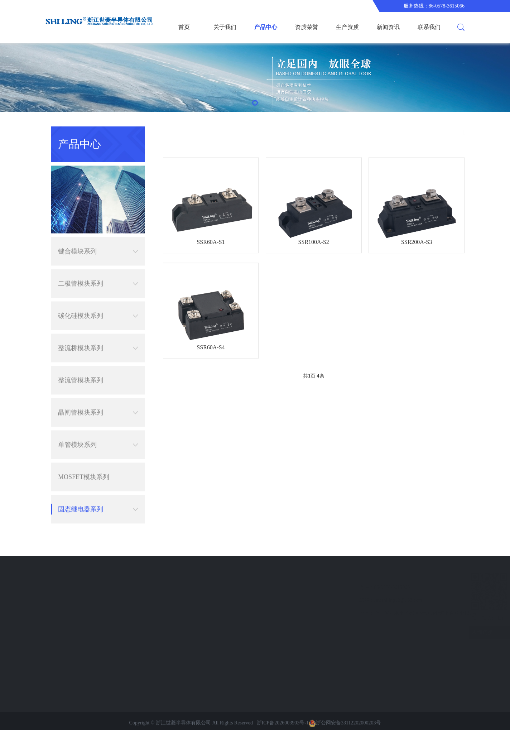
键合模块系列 (98, 230)
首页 (184, 27)
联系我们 (429, 27)
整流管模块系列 (80, 358)
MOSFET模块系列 (83, 455)
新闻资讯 (388, 27)
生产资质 (347, 27)
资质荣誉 (306, 27)
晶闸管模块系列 (98, 391)
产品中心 (265, 27)
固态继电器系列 (98, 488)
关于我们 (224, 27)
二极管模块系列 (98, 262)
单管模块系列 (98, 423)
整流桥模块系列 (98, 326)
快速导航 (70, 573)
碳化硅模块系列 (98, 294)
